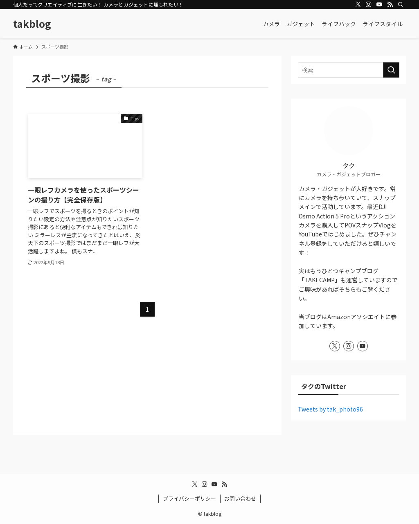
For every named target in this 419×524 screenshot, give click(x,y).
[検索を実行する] (391, 70)
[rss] (390, 4)
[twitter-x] (358, 4)
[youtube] (379, 4)
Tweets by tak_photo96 (330, 409)
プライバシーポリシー (189, 498)
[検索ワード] (348, 70)
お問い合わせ (240, 498)
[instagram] (368, 4)
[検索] (400, 4)
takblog (32, 24)
